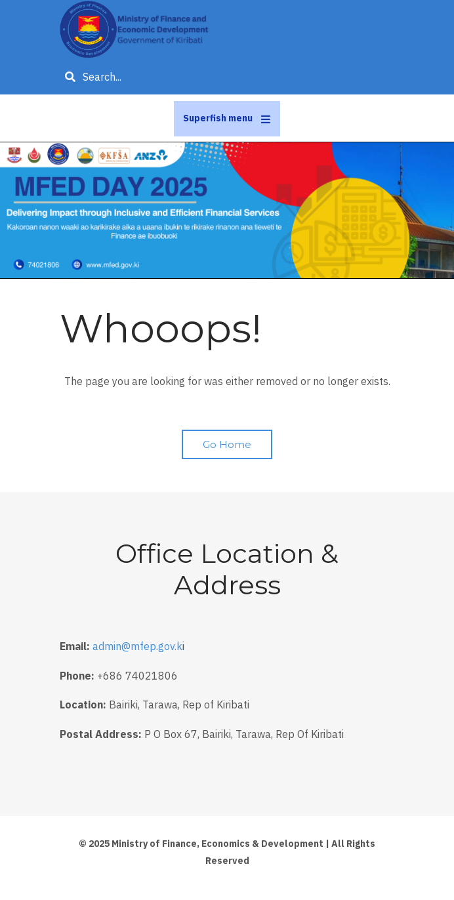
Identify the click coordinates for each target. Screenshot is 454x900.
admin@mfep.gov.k (137, 646)
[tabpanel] (227, 210)
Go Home (227, 444)
